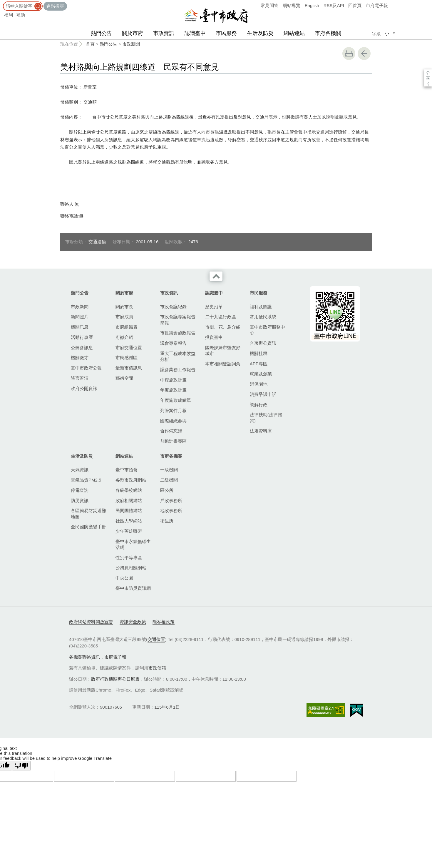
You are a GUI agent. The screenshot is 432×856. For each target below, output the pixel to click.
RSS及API (334, 5)
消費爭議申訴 (263, 394)
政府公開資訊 (84, 388)
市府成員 (124, 316)
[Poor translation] (21, 765)
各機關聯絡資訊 (84, 657)
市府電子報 (377, 5)
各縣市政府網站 (130, 479)
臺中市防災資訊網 (133, 588)
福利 (8, 14)
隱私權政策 (164, 621)
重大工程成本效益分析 (177, 356)
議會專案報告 (173, 343)
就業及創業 (261, 373)
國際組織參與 (173, 420)
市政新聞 (131, 43)
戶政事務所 (171, 500)
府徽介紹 (124, 337)
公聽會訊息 (82, 347)
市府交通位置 (128, 347)
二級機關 (169, 479)
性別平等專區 (128, 557)
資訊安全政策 (133, 621)
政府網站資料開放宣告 (91, 621)
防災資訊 (79, 500)
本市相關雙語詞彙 (222, 363)
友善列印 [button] (348, 53)
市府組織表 (126, 326)
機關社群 (258, 353)
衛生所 (166, 520)
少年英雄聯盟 (128, 531)
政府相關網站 (128, 500)
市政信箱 (157, 667)
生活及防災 (260, 33)
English (312, 5)
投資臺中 (214, 337)
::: (2, 2)
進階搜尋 (55, 6)
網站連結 (294, 33)
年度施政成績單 (175, 400)
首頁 (90, 43)
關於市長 (124, 306)
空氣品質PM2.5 (86, 479)
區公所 (166, 490)
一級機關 (169, 469)
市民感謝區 (126, 357)
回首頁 (354, 5)
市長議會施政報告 (177, 332)
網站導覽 (291, 5)
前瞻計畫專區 (173, 441)
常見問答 (269, 5)
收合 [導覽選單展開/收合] (216, 276)
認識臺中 (195, 33)
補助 (20, 14)
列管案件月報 (173, 410)
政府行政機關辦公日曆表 (115, 679)
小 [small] (387, 33)
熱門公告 (101, 33)
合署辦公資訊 (263, 343)
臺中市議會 (126, 469)
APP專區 (258, 363)
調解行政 (258, 404)
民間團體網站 (128, 510)
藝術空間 (124, 378)
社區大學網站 (128, 520)
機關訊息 (79, 326)
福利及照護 (261, 306)
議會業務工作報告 (177, 369)
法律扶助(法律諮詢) (266, 417)
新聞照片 (79, 316)
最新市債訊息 (128, 367)
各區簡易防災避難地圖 (88, 513)
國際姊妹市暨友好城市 (222, 350)
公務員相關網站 (130, 567)
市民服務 (226, 33)
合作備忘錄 (171, 430)
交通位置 (156, 639)
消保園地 (258, 384)
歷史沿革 (214, 306)
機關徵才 (79, 357)
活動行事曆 (82, 337)
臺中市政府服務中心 (267, 329)
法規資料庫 (261, 430)
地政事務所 (171, 510)
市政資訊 (163, 33)
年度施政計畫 (173, 389)
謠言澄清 (79, 378)
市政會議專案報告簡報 (177, 319)
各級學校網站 (128, 490)
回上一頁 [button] (364, 53)
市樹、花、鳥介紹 (222, 326)
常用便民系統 (263, 316)
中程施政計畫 (173, 379)
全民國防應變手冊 (88, 526)
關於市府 (132, 33)
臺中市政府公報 (86, 367)
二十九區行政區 (220, 316)
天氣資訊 (79, 469)
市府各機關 (328, 33)
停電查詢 (79, 490)
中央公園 (124, 577)
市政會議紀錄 (173, 306)
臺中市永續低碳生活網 (133, 544)
